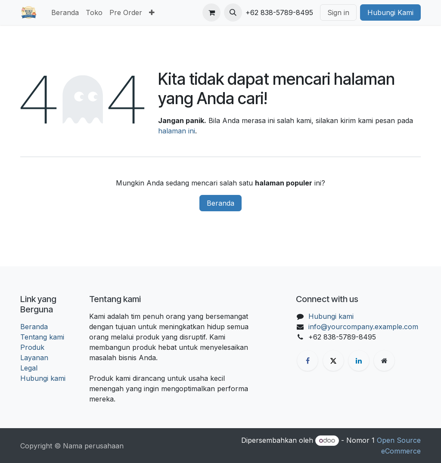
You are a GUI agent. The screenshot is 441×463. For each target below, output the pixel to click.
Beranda (220, 203)
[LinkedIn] (358, 360)
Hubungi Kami (390, 12)
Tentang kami (42, 337)
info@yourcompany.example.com (363, 326)
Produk (32, 347)
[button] (233, 12)
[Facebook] (307, 360)
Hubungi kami (42, 378)
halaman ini (176, 131)
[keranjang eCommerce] (211, 12)
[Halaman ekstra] (384, 360)
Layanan (34, 357)
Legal (28, 368)
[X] (333, 360)
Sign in (338, 12)
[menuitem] (65, 12)
